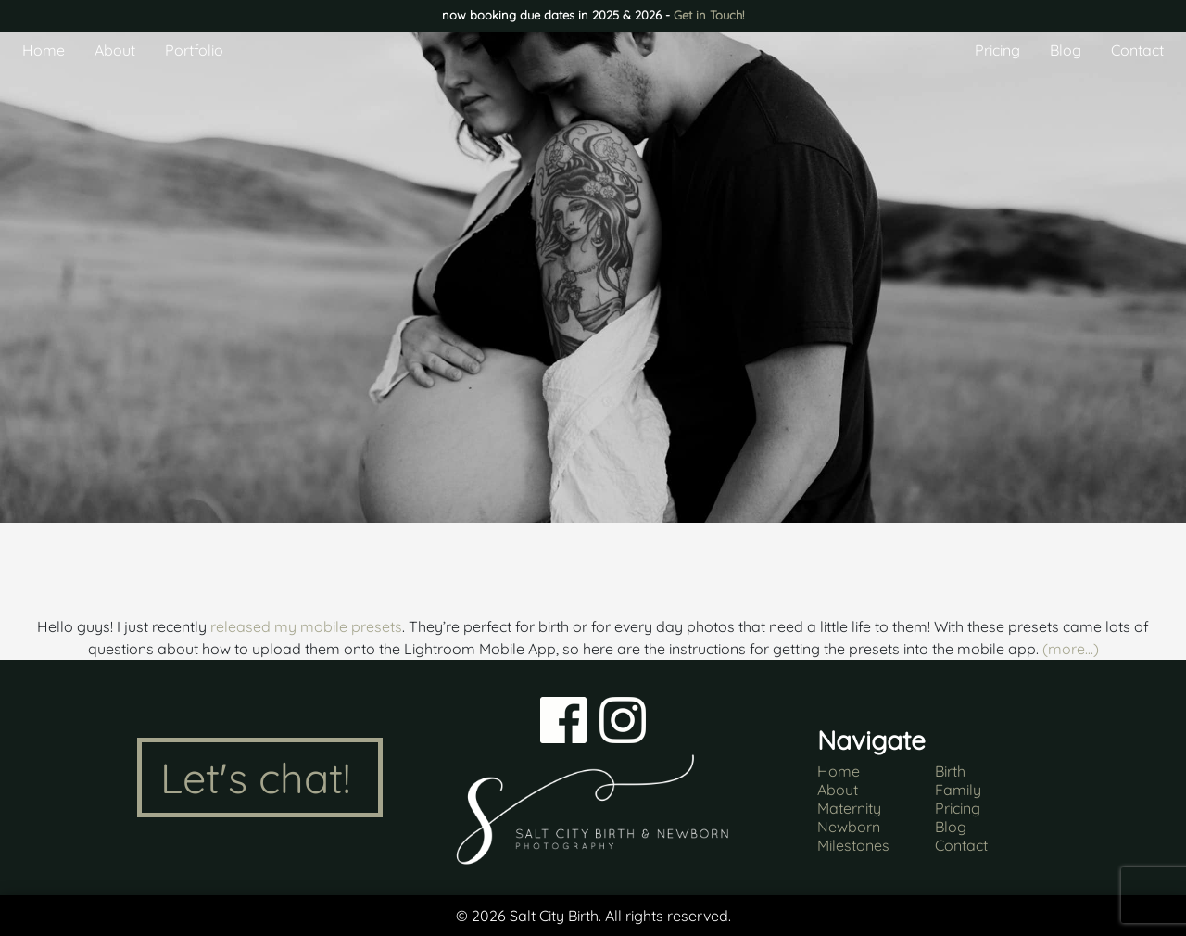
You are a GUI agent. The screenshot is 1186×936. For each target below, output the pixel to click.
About (115, 50)
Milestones (853, 845)
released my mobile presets (306, 626)
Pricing (997, 50)
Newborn (848, 826)
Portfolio (194, 50)
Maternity (849, 808)
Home (43, 50)
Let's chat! (255, 777)
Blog (1065, 50)
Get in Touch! (709, 14)
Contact (1137, 50)
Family (958, 789)
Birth (950, 771)
